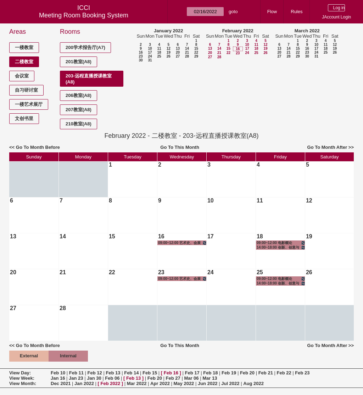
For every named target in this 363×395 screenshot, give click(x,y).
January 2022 (168, 30)
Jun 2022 (208, 383)
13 (178, 48)
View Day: (20, 372)
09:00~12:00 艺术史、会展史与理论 (182, 242)
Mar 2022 (137, 383)
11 (159, 48)
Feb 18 (210, 372)
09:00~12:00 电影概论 (281, 242)
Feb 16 (171, 372)
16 (141, 52)
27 (178, 56)
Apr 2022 (160, 383)
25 (159, 56)
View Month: (22, 383)
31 (150, 60)
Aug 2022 (253, 383)
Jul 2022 (230, 383)
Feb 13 (113, 372)
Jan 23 (76, 378)
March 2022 (307, 30)
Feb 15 (150, 372)
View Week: (21, 378)
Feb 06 (112, 378)
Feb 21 (265, 372)
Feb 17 (192, 372)
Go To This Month (179, 147)
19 (169, 52)
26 (169, 56)
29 (196, 56)
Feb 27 (173, 378)
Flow (272, 11)
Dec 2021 (61, 383)
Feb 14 (131, 372)
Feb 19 (229, 372)
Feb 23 (302, 372)
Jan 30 (94, 378)
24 (150, 56)
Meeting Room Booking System (83, 15)
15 (196, 48)
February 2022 (237, 30)
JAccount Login (336, 17)
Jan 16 (58, 378)
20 (178, 52)
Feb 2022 (111, 383)
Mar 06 (191, 378)
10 (150, 48)
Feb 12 (95, 372)
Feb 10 (58, 372)
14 (187, 48)
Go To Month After (327, 147)
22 (196, 52)
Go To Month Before (38, 147)
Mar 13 (209, 378)
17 (150, 52)
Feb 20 (247, 372)
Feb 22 (284, 372)
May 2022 (184, 383)
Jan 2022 (84, 383)
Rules (296, 11)
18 (159, 52)
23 (141, 56)
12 (169, 48)
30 (141, 60)
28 (187, 56)
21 (187, 52)
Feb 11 (76, 372)
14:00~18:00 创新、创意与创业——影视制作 (281, 247)
